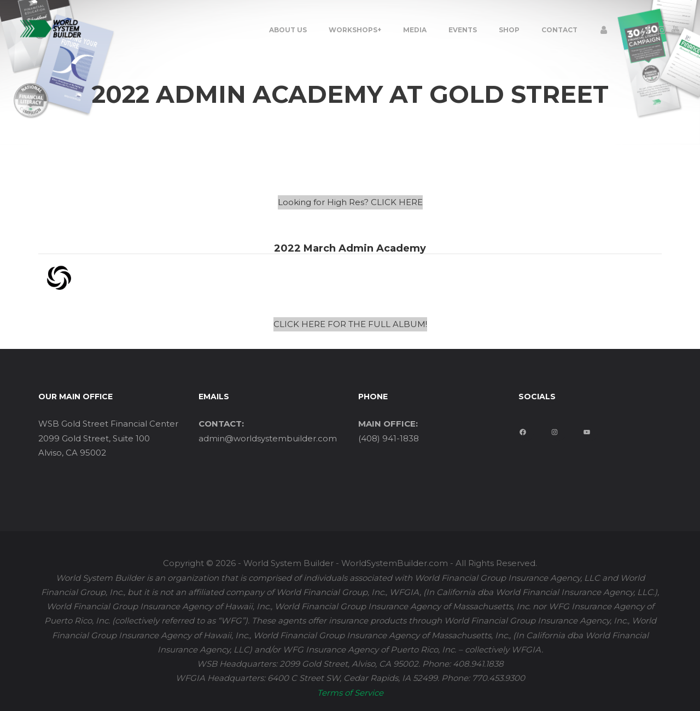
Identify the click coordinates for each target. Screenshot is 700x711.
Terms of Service (350, 692)
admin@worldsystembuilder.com (268, 438)
